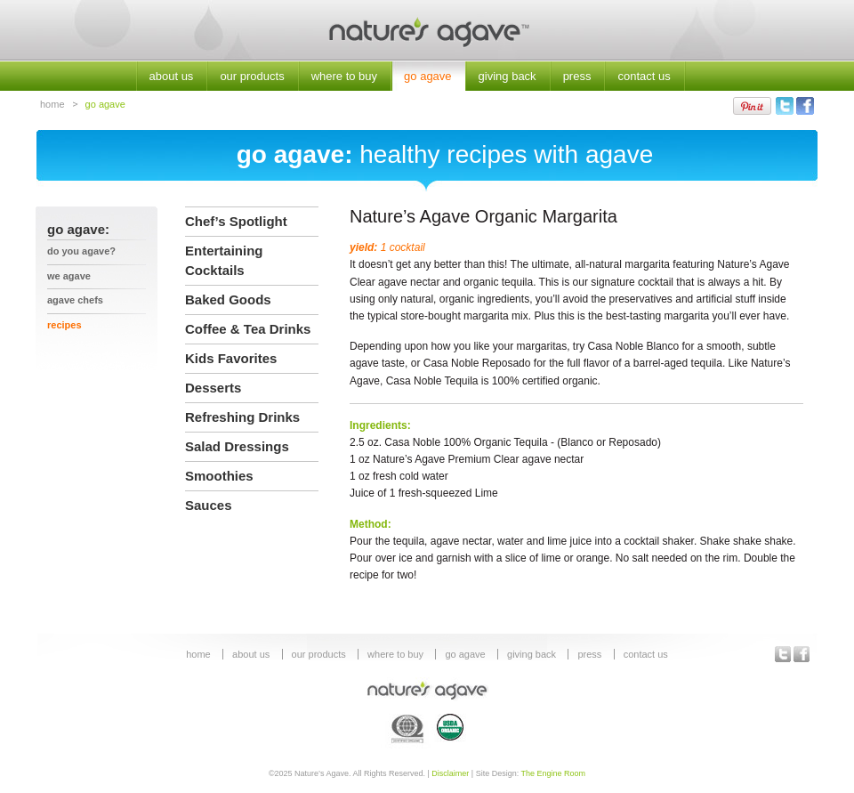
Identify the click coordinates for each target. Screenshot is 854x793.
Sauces (208, 505)
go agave (428, 76)
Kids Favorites (231, 358)
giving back (507, 76)
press (577, 76)
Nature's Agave (427, 30)
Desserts (213, 387)
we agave (69, 276)
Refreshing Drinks (242, 417)
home (52, 104)
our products (252, 76)
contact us (643, 76)
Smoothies (219, 475)
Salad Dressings (237, 446)
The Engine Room (553, 773)
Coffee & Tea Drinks (247, 328)
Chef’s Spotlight (236, 221)
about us (171, 76)
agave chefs (75, 300)
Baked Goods (228, 299)
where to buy (344, 76)
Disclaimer (450, 773)
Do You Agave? (81, 251)
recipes (64, 325)
